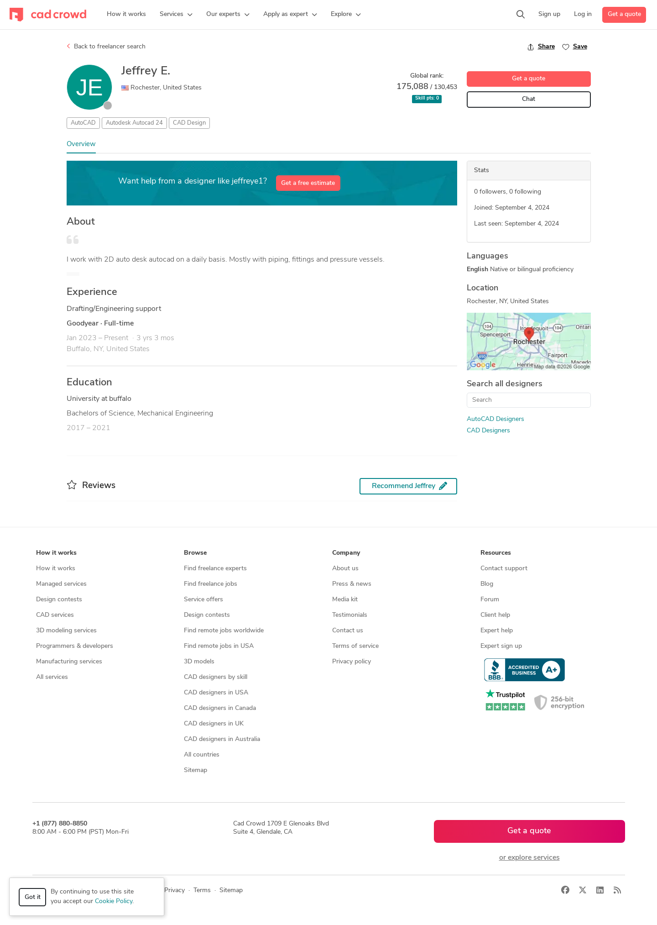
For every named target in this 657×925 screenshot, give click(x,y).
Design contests (59, 599)
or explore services (529, 858)
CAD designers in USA (216, 692)
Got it (33, 897)
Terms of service (355, 646)
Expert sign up (501, 646)
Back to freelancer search (106, 46)
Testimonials (349, 615)
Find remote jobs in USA (219, 646)
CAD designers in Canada (220, 708)
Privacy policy (351, 661)
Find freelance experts (215, 568)
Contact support (503, 568)
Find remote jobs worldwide (224, 630)
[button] (176, 14)
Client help (495, 615)
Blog (486, 584)
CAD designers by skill (215, 677)
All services (52, 677)
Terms (202, 890)
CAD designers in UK (214, 723)
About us (345, 568)
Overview (81, 144)
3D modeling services (66, 630)
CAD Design (189, 123)
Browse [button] (195, 553)
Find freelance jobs (210, 584)
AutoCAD (83, 123)
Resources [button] (495, 553)
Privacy (174, 890)
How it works (55, 568)
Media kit (345, 599)
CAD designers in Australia (222, 739)
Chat (528, 99)
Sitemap (195, 770)
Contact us (347, 630)
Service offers (203, 599)
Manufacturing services (69, 661)
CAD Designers (488, 430)
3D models (199, 661)
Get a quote (624, 14)
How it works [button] (56, 553)
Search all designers (504, 384)
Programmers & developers (74, 646)
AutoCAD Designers (495, 419)
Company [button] (346, 553)
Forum (489, 599)
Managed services (61, 584)
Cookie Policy (113, 901)
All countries (201, 755)
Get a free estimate (308, 183)
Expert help (496, 630)
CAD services (55, 615)
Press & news (351, 584)
